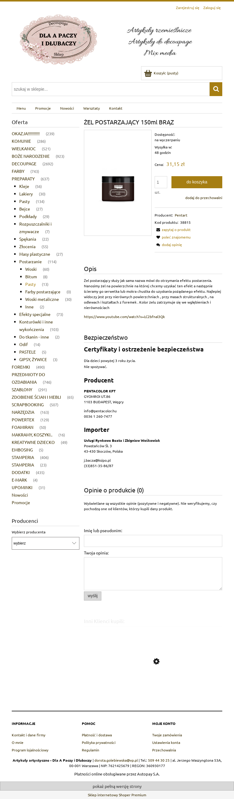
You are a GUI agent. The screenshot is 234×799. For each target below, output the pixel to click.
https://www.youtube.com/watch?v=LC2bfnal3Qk (124, 316)
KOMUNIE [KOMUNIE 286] (21, 141)
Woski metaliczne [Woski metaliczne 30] (42, 299)
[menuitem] (21, 108)
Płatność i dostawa (97, 734)
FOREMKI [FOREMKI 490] (21, 367)
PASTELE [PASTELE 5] (27, 351)
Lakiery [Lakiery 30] (26, 193)
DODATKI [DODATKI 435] (21, 472)
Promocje (21, 502)
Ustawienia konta (166, 742)
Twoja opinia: (96, 552)
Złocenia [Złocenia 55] (27, 246)
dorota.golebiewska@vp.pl (116, 760)
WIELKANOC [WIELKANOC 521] (24, 148)
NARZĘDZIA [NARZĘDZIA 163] (23, 412)
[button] (173, 229)
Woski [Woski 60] (31, 269)
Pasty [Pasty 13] (30, 284)
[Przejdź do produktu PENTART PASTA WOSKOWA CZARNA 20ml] (153, 689)
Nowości (20, 495)
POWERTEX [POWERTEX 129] (23, 419)
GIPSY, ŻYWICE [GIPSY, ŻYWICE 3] (33, 359)
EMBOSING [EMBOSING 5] (22, 449)
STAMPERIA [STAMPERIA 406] (23, 457)
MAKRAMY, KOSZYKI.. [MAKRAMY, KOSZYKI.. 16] (32, 434)
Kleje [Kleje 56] (24, 186)
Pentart (181, 215)
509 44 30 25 (159, 760)
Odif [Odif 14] (23, 344)
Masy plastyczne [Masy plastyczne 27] (34, 254)
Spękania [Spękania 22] (27, 239)
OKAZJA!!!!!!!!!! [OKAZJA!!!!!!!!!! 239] (26, 133)
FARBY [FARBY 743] (18, 171)
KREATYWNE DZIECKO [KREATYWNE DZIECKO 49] (33, 442)
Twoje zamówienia (167, 734)
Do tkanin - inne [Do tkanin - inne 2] (34, 336)
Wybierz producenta (28, 532)
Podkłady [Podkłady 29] (28, 216)
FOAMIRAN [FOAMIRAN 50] (22, 427)
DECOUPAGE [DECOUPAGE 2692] (24, 163)
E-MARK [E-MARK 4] (19, 479)
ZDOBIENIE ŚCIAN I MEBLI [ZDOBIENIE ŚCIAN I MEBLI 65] (36, 397)
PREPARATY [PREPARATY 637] (23, 178)
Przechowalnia (164, 750)
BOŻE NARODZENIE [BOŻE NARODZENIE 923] (31, 156)
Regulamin (90, 750)
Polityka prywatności (98, 742)
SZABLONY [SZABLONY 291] (22, 389)
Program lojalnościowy (30, 750)
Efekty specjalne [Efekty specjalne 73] (35, 314)
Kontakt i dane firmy (28, 734)
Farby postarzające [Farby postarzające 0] (42, 291)
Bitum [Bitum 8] (31, 276)
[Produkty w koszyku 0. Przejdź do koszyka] (161, 72)
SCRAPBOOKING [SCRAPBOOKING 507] (28, 404)
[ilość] (161, 182)
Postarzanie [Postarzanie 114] (30, 261)
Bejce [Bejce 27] (24, 208)
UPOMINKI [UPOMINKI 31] (22, 487)
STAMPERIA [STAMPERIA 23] (23, 464)
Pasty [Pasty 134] (24, 201)
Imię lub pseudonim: (103, 530)
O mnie (17, 742)
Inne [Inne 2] (29, 306)
